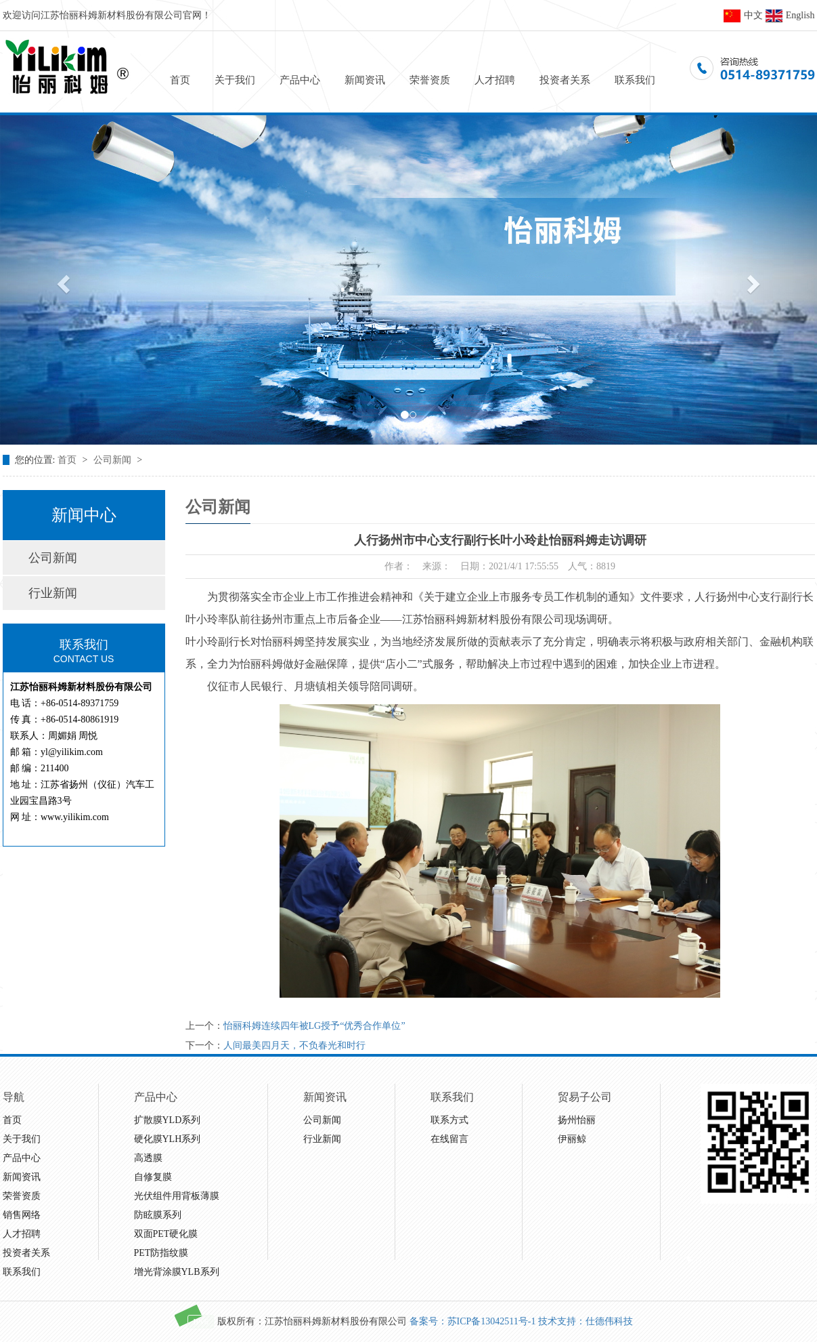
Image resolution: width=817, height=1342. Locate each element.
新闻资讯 (365, 80)
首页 (180, 80)
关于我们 (235, 80)
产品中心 (300, 80)
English (790, 15)
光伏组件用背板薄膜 (176, 1196)
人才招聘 (494, 80)
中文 (743, 15)
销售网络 (22, 1215)
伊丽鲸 (572, 1139)
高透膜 (148, 1158)
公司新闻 (113, 460)
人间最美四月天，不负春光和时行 (294, 1045)
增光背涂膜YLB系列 (176, 1272)
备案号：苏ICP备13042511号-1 (473, 1321)
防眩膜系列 (157, 1215)
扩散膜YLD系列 (167, 1120)
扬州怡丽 (577, 1120)
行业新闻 (52, 593)
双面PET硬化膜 (166, 1234)
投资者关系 (564, 80)
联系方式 (449, 1120)
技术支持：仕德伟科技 (585, 1321)
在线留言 (449, 1139)
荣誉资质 (430, 80)
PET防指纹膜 (161, 1253)
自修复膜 (153, 1177)
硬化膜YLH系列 (167, 1139)
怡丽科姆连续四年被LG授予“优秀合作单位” (314, 1026)
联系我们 (635, 80)
